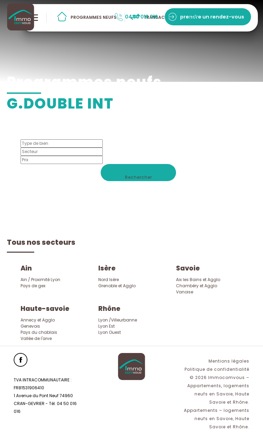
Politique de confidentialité (217, 369)
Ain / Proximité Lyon (40, 279)
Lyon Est (106, 326)
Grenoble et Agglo (117, 286)
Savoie (188, 268)
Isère (106, 268)
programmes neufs (93, 17)
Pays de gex (33, 286)
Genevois (30, 326)
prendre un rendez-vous (212, 16)
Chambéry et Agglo (196, 286)
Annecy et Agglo (38, 320)
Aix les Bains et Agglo (198, 279)
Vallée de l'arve (36, 338)
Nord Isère (108, 279)
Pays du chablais (39, 332)
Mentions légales (229, 361)
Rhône (109, 308)
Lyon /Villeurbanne (117, 320)
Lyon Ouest (109, 332)
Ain (26, 268)
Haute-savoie (45, 308)
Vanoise (184, 292)
